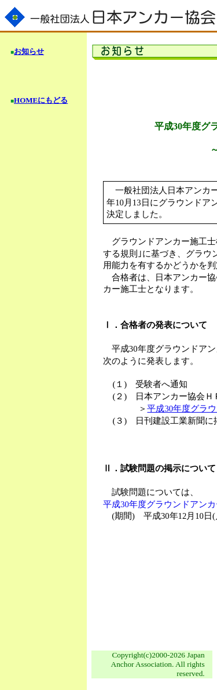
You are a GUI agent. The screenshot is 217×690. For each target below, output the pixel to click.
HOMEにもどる (41, 100)
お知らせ (29, 51)
